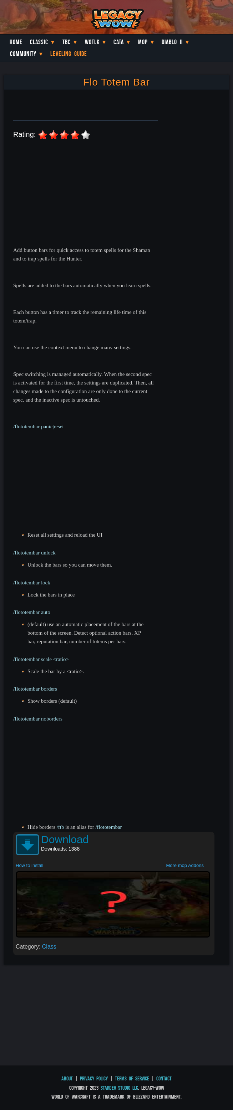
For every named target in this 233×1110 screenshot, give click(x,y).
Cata (118, 42)
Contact (164, 1078)
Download (64, 839)
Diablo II (172, 42)
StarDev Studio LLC (119, 1088)
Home (16, 42)
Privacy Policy (94, 1078)
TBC (66, 42)
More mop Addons (185, 865)
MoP (143, 42)
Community (23, 53)
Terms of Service (132, 1078)
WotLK (92, 42)
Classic (39, 42)
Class (49, 947)
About (67, 1078)
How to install (29, 865)
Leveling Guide (68, 53)
